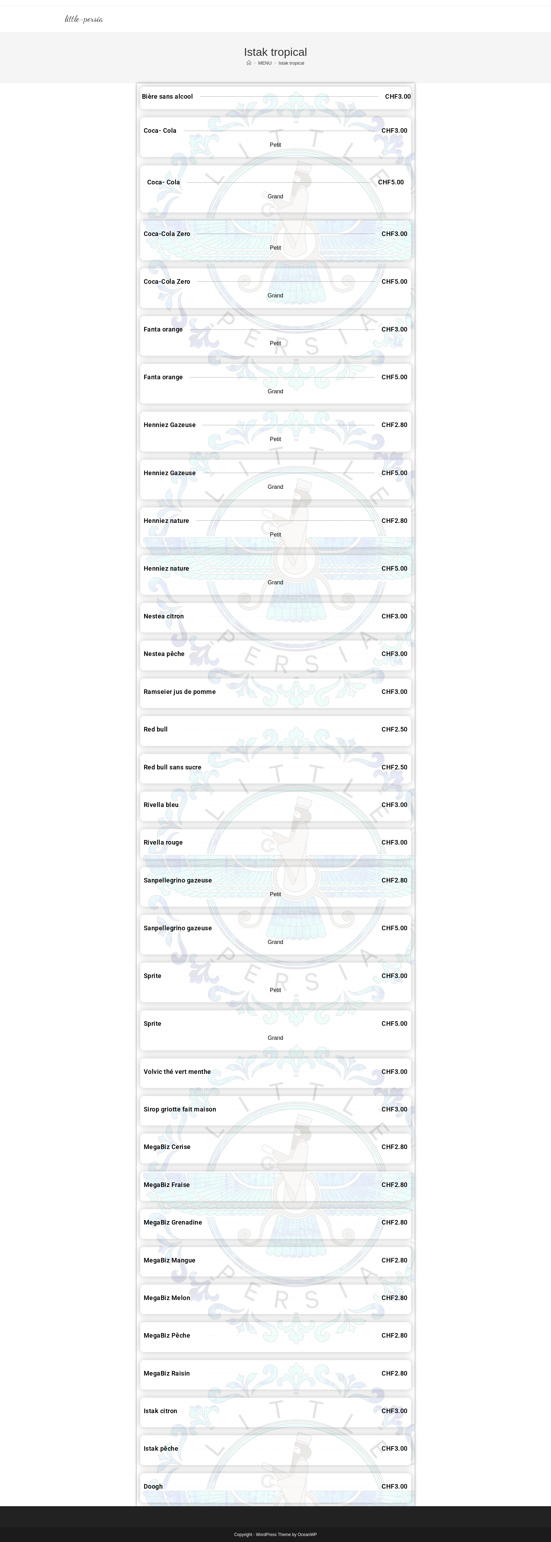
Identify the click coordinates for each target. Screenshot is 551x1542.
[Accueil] (249, 63)
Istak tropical (291, 63)
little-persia (84, 19)
